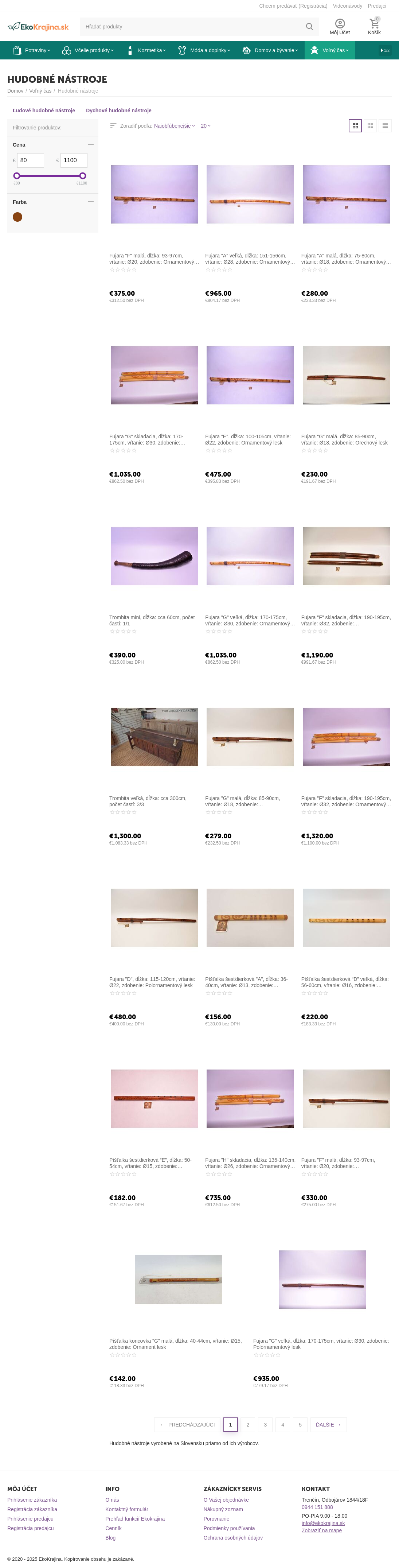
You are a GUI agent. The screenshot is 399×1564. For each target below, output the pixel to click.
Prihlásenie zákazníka (32, 1500)
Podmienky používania (229, 1528)
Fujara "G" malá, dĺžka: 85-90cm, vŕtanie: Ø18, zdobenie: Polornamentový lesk (242, 801)
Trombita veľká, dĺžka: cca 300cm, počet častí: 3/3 (148, 801)
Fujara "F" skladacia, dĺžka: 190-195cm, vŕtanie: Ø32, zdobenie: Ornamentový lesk (346, 801)
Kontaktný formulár (126, 1509)
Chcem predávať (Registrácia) (293, 6)
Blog (110, 1538)
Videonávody (348, 6)
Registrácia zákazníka (32, 1509)
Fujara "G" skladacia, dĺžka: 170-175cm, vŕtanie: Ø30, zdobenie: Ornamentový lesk (146, 440)
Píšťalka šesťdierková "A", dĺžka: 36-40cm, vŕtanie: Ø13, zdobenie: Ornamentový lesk (246, 982)
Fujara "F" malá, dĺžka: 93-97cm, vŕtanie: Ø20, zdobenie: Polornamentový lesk (338, 1163)
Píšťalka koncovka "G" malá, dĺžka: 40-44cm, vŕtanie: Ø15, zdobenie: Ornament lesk (175, 1344)
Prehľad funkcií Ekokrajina (135, 1519)
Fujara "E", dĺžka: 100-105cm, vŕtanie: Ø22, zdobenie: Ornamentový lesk (248, 440)
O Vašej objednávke (226, 1500)
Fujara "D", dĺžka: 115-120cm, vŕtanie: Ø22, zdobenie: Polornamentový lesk (152, 982)
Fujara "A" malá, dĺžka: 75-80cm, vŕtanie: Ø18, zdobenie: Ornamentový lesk (343, 259)
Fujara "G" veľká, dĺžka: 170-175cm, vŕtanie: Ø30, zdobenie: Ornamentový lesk (247, 620)
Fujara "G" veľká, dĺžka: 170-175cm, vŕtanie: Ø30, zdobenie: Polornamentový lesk (321, 1344)
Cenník (113, 1528)
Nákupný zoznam (223, 1509)
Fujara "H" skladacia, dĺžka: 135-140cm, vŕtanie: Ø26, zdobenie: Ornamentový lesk (250, 1163)
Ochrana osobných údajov (233, 1538)
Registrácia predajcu (30, 1528)
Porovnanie (217, 1519)
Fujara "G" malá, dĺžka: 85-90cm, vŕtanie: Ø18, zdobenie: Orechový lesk (344, 440)
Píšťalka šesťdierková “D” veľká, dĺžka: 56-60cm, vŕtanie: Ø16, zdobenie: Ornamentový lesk (345, 982)
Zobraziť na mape (322, 1530)
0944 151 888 (317, 1507)
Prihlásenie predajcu (30, 1519)
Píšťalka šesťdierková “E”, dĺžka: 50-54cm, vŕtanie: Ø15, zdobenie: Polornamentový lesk (150, 1163)
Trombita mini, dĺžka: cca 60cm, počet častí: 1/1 (152, 620)
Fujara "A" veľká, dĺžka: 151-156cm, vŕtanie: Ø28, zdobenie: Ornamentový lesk (247, 259)
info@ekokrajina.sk (323, 1523)
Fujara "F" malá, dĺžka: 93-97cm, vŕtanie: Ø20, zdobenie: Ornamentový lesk (151, 259)
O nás (112, 1500)
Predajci (377, 6)
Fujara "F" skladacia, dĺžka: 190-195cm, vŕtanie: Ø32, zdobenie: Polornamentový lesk (346, 620)
